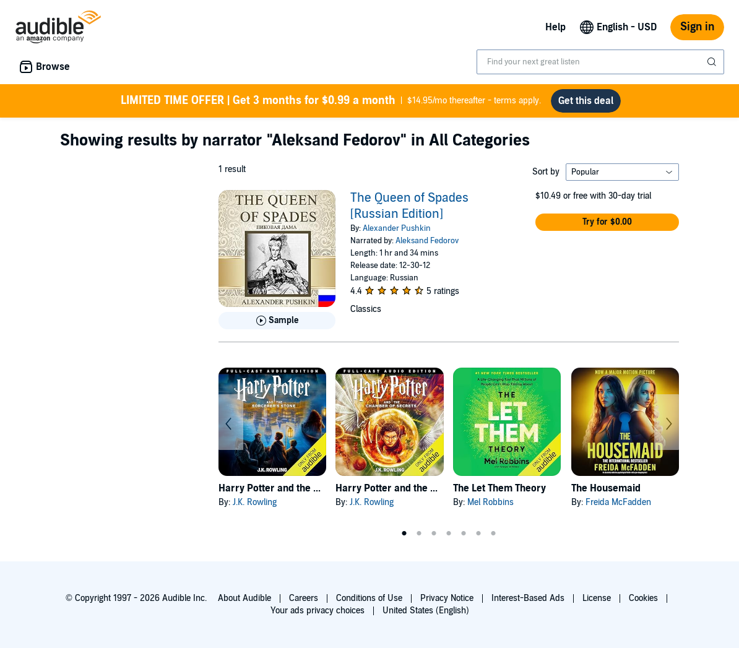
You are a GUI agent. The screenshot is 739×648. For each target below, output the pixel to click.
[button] (607, 222)
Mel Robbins (490, 502)
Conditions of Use (369, 598)
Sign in (697, 26)
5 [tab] (463, 533)
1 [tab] (404, 533)
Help (555, 27)
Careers (303, 598)
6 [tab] (478, 533)
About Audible (244, 598)
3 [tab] (434, 533)
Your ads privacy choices (317, 610)
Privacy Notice (446, 598)
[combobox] (600, 62)
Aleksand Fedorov (427, 241)
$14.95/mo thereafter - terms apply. (331, 101)
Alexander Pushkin (397, 228)
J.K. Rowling (255, 502)
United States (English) (425, 610)
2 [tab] (419, 533)
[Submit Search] (713, 62)
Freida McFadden (618, 502)
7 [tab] (493, 533)
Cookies (643, 598)
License (596, 598)
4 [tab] (449, 533)
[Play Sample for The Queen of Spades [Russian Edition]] (276, 320)
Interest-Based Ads (527, 598)
